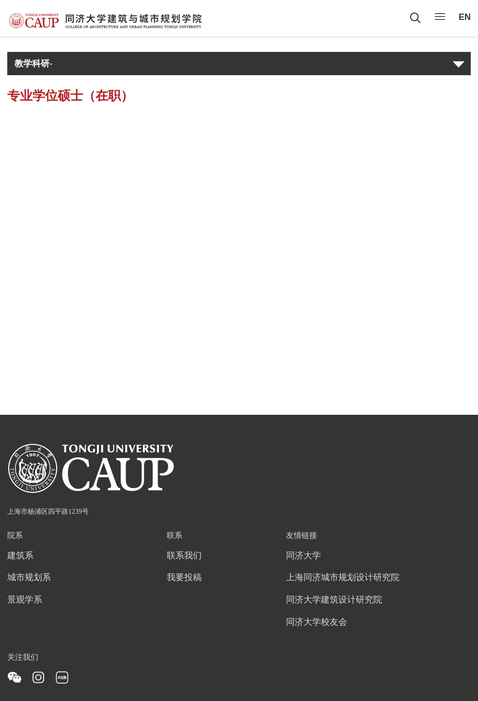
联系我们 (184, 556)
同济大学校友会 (316, 622)
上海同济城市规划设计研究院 (342, 578)
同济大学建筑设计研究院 (334, 600)
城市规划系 (29, 578)
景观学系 (24, 600)
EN (465, 17)
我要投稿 (184, 578)
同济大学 (303, 556)
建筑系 (20, 556)
